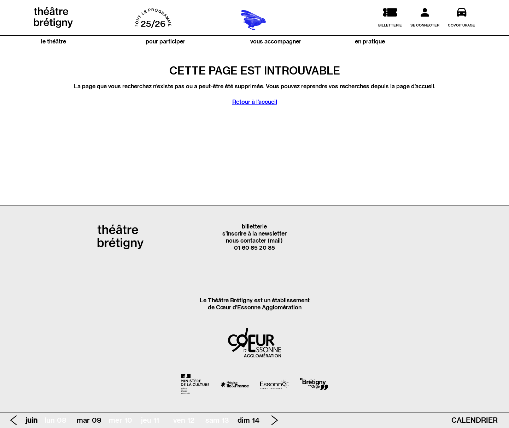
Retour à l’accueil (254, 101)
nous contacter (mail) (254, 240)
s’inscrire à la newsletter (254, 233)
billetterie (254, 226)
